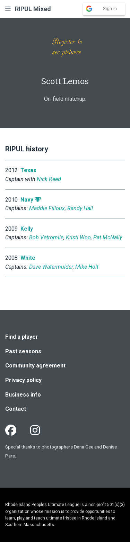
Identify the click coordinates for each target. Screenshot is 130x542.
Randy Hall (80, 208)
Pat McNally (107, 237)
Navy (26, 199)
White (27, 258)
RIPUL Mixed (33, 8)
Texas (28, 170)
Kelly (26, 228)
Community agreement (35, 365)
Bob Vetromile (46, 237)
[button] (8, 8)
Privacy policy (23, 380)
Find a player (21, 337)
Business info (23, 394)
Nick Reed (49, 179)
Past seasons (23, 351)
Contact (15, 409)
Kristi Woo (78, 237)
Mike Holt (86, 267)
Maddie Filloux (47, 208)
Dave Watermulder (51, 267)
